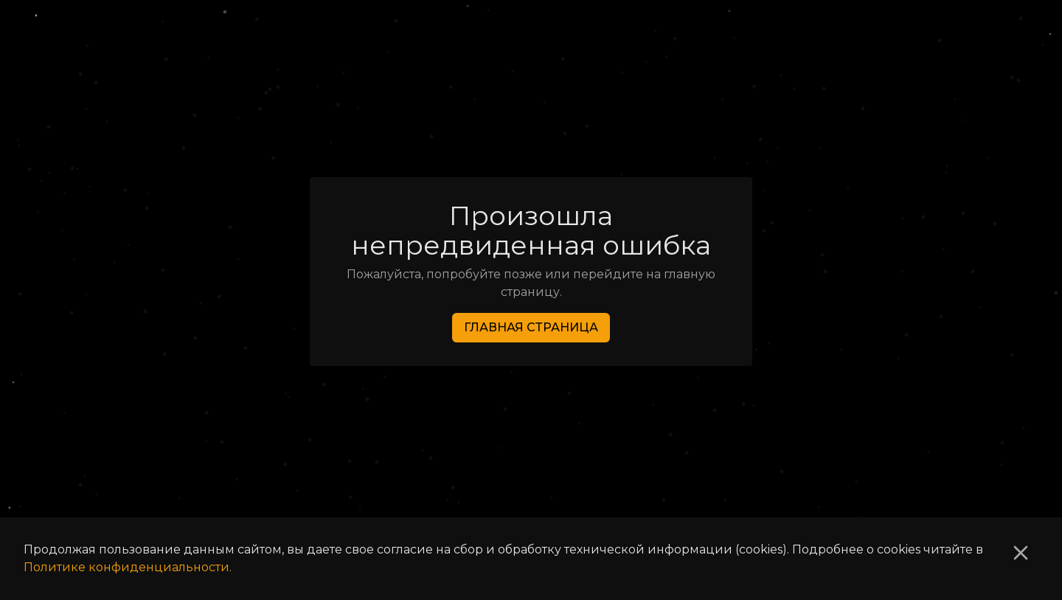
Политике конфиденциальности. (128, 567)
